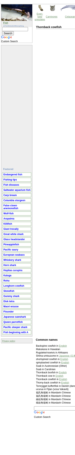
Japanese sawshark (14, 316)
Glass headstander (14, 239)
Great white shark (13, 234)
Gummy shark (11, 296)
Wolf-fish (8, 213)
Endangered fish (12, 174)
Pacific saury (10, 249)
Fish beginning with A (15, 332)
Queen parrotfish (13, 322)
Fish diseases (11, 184)
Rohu (6, 280)
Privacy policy (8, 341)
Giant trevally (11, 229)
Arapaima (8, 218)
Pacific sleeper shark (15, 327)
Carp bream (10, 195)
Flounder (8, 311)
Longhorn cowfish (13, 285)
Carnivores (51, 16)
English (63, 345)
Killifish (7, 223)
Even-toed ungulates (40, 17)
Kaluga (7, 275)
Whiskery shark (12, 260)
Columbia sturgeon (14, 200)
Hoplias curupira (12, 270)
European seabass (14, 254)
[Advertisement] (17, 104)
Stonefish (8, 291)
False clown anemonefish (10, 207)
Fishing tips (10, 179)
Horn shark (9, 265)
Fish (5, 22)
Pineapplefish (11, 244)
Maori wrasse (11, 306)
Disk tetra (8, 301)
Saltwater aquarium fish (16, 190)
